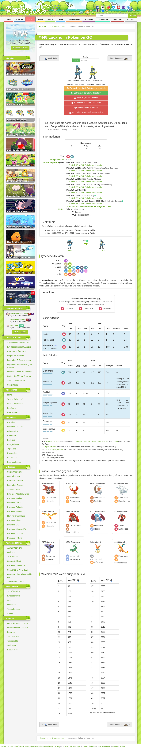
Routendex (12, 453)
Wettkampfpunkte (51, 162)
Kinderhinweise (89, 746)
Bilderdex (11, 440)
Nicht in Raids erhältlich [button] (86, 107)
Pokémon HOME (14, 538)
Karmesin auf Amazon (16, 351)
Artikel (10, 613)
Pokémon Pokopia (15, 507)
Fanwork (11, 632)
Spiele (60, 19)
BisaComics (12, 650)
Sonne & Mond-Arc (15, 581)
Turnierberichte (13, 609)
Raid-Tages (92, 441)
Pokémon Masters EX (16, 529)
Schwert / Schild (14, 489)
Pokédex (19, 19)
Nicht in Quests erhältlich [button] (86, 98)
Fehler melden (118, 746)
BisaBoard (117, 19)
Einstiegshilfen (13, 596)
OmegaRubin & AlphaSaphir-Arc (19, 575)
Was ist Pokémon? (15, 399)
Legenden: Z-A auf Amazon (19, 360)
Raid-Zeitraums (102, 441)
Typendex (11, 449)
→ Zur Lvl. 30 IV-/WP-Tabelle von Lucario (84, 182)
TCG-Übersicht (13, 591)
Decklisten (11, 604)
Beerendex (12, 435)
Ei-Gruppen (12, 457)
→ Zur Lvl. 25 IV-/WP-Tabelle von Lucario (84, 176)
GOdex (30, 19)
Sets (9, 600)
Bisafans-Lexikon (14, 462)
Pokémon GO (13, 525)
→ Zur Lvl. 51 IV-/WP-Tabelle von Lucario (84, 204)
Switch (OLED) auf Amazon (19, 376)
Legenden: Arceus (15, 485)
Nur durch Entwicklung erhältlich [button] (85, 88)
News (8, 19)
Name (76, 60)
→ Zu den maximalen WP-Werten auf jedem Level (88, 206)
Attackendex (12, 431)
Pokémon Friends (14, 511)
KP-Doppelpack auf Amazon (19, 347)
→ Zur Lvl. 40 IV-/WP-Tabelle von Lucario (84, 193)
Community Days (80, 441)
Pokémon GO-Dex (15, 427)
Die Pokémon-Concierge (17, 623)
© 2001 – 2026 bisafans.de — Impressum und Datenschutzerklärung (30, 746)
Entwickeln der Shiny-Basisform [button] (86, 93)
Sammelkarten (74, 19)
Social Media (12, 385)
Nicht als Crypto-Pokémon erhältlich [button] (86, 112)
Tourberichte (12, 641)
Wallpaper (11, 645)
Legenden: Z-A (13, 476)
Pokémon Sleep (14, 520)
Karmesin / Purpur (15, 481)
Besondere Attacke (52, 441)
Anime (40, 19)
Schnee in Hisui (14, 561)
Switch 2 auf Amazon (16, 380)
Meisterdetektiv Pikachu (17, 628)
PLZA (21, 325)
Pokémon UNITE (14, 503)
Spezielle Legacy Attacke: (53, 450)
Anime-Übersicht (14, 548)
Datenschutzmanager (71, 746)
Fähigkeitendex (13, 444)
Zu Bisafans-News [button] (20, 48)
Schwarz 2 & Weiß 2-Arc (17, 570)
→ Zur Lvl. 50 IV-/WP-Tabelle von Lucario (84, 198)
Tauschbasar (102, 19)
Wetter (61, 209)
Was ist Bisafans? (15, 404)
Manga (50, 19)
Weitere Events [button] (20, 332)
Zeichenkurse (13, 636)
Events (115, 441)
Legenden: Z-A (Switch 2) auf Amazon (19, 365)
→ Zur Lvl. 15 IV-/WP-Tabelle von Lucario (84, 165)
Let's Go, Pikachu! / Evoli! (18, 494)
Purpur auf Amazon (15, 356)
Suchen (133, 16)
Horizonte (11, 552)
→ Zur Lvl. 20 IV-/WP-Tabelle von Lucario (84, 171)
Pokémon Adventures (16, 565)
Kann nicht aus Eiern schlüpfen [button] (86, 102)
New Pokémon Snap (16, 516)
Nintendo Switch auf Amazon (19, 372)
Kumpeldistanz (57, 160)
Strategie (89, 19)
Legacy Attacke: (50, 447)
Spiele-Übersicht (14, 472)
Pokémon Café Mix (15, 533)
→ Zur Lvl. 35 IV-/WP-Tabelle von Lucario (84, 187)
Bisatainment (12, 412)
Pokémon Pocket (14, 498)
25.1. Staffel (12, 557)
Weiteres (131, 19)
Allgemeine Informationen (18, 342)
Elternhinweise (104, 746)
